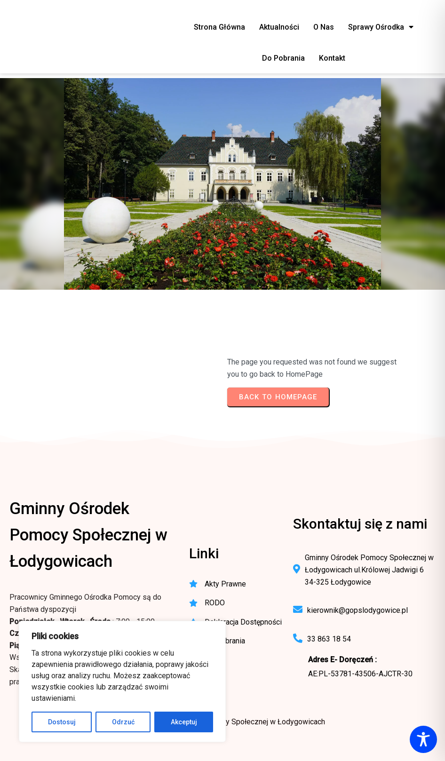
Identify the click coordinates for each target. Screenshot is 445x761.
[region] (122, 681)
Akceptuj (184, 722)
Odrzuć (123, 722)
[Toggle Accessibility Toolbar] (423, 739)
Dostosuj (62, 722)
